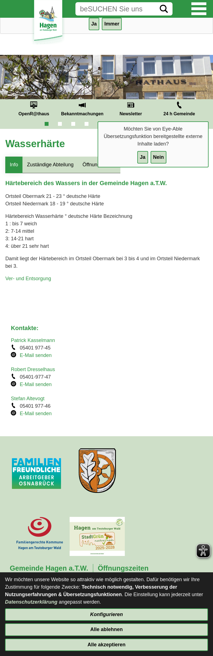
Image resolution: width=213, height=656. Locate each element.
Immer (111, 24)
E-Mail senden (36, 355)
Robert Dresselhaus (33, 369)
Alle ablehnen (106, 629)
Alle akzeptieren (106, 644)
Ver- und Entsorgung (28, 278)
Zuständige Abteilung (50, 164)
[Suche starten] (164, 9)
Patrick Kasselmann (33, 340)
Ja (142, 157)
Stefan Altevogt (27, 398)
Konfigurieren (106, 614)
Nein (158, 157)
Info (14, 164)
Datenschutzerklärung (31, 602)
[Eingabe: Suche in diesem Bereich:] (115, 9)
